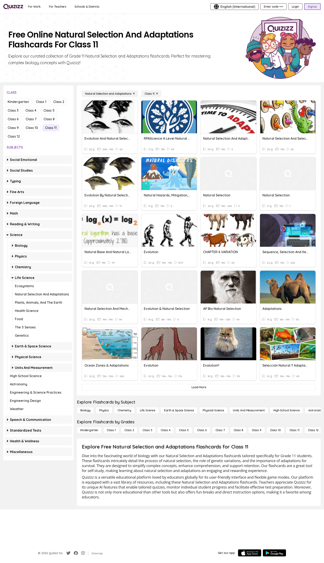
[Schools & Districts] (86, 6)
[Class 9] (256, 430)
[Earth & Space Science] (179, 410)
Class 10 (32, 128)
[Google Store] (274, 552)
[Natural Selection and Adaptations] (110, 93)
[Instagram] (83, 553)
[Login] (295, 6)
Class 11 (51, 128)
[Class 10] (275, 430)
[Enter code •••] (273, 6)
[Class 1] (111, 430)
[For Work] (34, 6)
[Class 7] (220, 430)
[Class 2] (129, 430)
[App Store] (249, 552)
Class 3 (13, 110)
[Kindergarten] (89, 430)
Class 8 (49, 119)
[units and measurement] (248, 410)
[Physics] (104, 410)
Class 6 (13, 119)
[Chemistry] (124, 410)
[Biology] (85, 410)
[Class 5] (183, 430)
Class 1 (41, 102)
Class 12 (14, 136)
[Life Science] (147, 410)
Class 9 (13, 128)
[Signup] (312, 6)
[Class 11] (151, 93)
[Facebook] (76, 553)
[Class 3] (147, 430)
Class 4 (30, 110)
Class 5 (49, 110)
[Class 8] (238, 430)
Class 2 (58, 102)
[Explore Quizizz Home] (13, 6)
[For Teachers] (58, 6)
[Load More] (199, 387)
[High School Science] (286, 410)
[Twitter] (68, 553)
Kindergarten (18, 102)
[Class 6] (202, 430)
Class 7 (31, 119)
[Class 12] (313, 430)
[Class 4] (165, 430)
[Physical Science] (213, 410)
